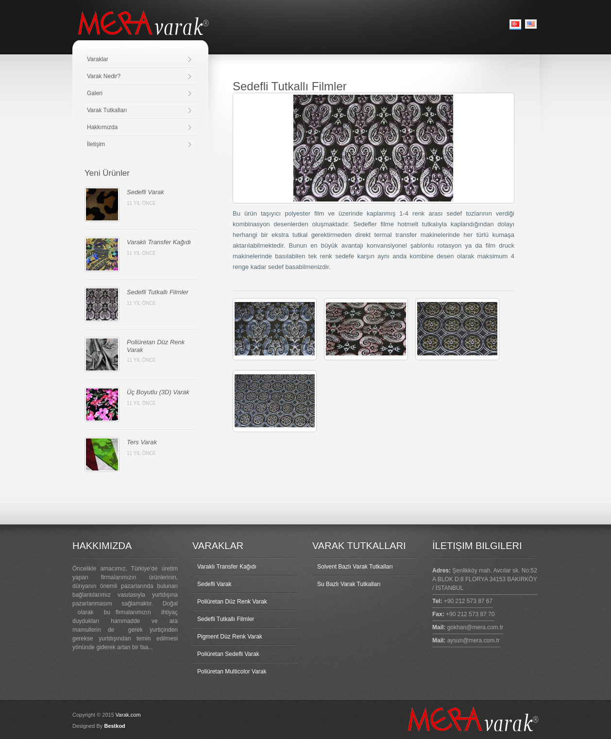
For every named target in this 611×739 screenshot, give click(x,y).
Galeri (94, 93)
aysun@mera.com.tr (473, 640)
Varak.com (128, 715)
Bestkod (114, 726)
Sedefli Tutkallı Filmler (157, 292)
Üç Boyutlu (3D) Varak (158, 392)
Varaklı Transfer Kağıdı (159, 242)
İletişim (96, 144)
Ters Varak (142, 442)
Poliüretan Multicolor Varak (232, 671)
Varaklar (97, 59)
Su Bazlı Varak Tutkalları (349, 584)
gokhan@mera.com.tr (475, 627)
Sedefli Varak (145, 192)
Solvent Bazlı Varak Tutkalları (355, 566)
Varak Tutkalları (107, 110)
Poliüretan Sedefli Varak (228, 654)
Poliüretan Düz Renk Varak (232, 601)
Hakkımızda (102, 127)
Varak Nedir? (103, 76)
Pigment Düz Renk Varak (229, 636)
